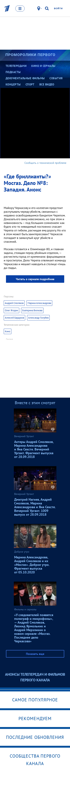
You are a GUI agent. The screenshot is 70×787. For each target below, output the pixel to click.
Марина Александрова (39, 303)
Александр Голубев (38, 317)
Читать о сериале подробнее (35, 279)
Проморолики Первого (30, 54)
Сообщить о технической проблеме (45, 163)
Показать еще (35, 654)
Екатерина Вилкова (32, 310)
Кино (7, 331)
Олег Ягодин (11, 310)
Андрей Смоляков (14, 303)
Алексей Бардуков (14, 317)
